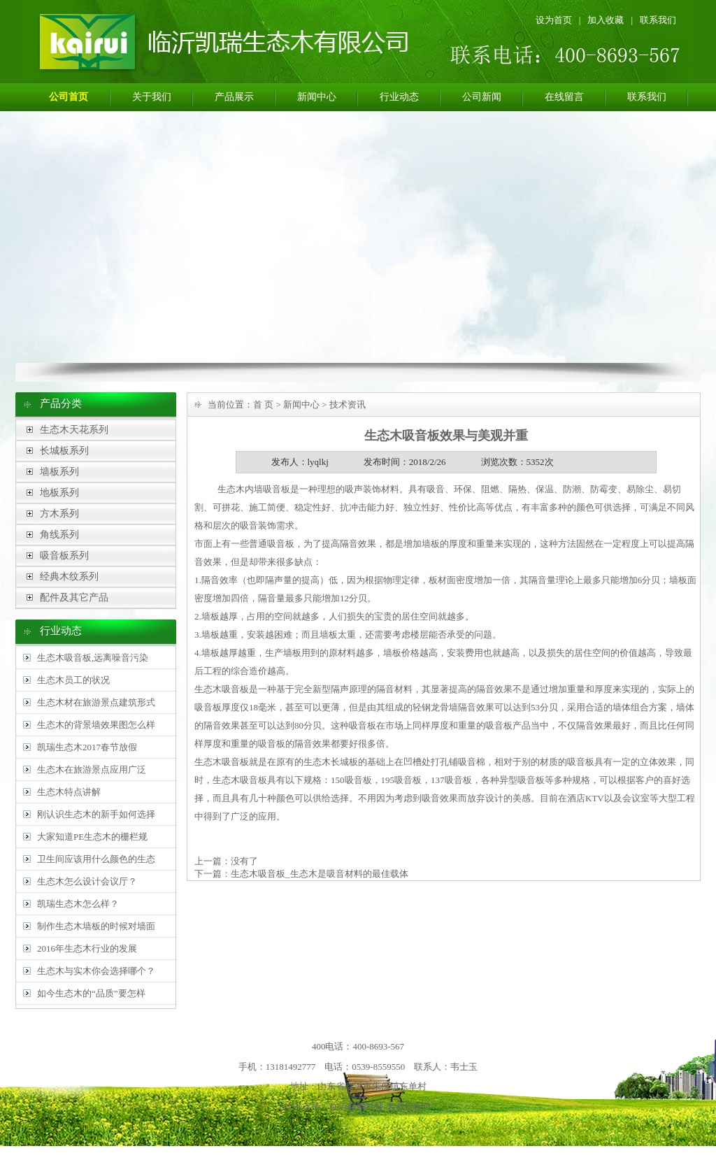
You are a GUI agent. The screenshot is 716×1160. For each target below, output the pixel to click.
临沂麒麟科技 (356, 1106)
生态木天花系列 (74, 429)
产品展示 (234, 97)
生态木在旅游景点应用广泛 (91, 769)
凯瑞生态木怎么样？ (78, 903)
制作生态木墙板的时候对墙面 (96, 926)
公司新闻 (481, 97)
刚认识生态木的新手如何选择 (96, 814)
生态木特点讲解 (69, 792)
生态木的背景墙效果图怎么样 (96, 724)
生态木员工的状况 (73, 680)
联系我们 (658, 20)
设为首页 (554, 20)
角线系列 (59, 534)
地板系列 (59, 492)
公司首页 (68, 97)
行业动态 (399, 97)
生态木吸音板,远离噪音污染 (92, 657)
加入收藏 (605, 20)
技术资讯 (347, 404)
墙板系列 (59, 471)
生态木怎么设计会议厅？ (87, 881)
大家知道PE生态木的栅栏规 (92, 836)
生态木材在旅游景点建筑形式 (96, 702)
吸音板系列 (64, 555)
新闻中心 (316, 97)
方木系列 (59, 513)
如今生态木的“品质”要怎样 (91, 993)
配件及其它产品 (74, 597)
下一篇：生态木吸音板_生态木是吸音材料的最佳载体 (301, 873)
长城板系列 (64, 450)
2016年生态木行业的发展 (87, 948)
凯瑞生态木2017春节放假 (87, 747)
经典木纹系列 (69, 576)
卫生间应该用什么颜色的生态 (96, 859)
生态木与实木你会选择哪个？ (96, 971)
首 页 (263, 404)
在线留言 (564, 97)
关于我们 (151, 97)
